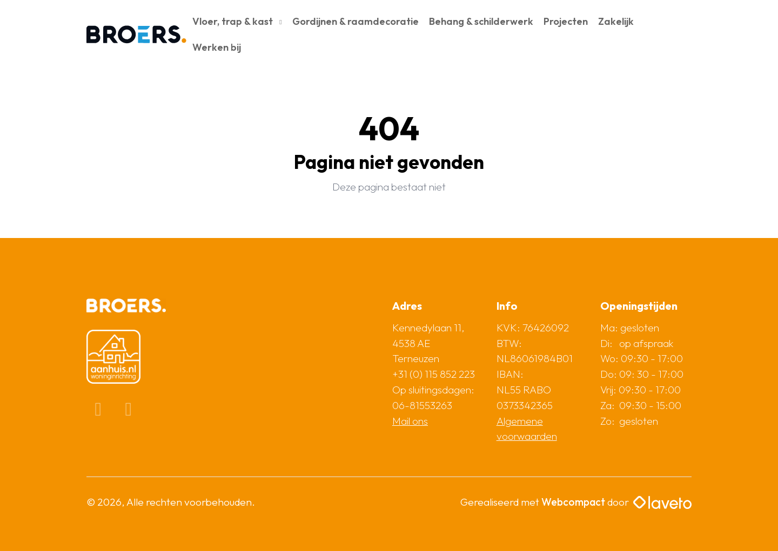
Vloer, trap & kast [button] (233, 21)
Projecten (566, 21)
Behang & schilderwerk (481, 21)
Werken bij (216, 47)
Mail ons (410, 420)
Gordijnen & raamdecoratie (355, 21)
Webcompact (573, 501)
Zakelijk (616, 21)
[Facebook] (99, 411)
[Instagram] (128, 411)
